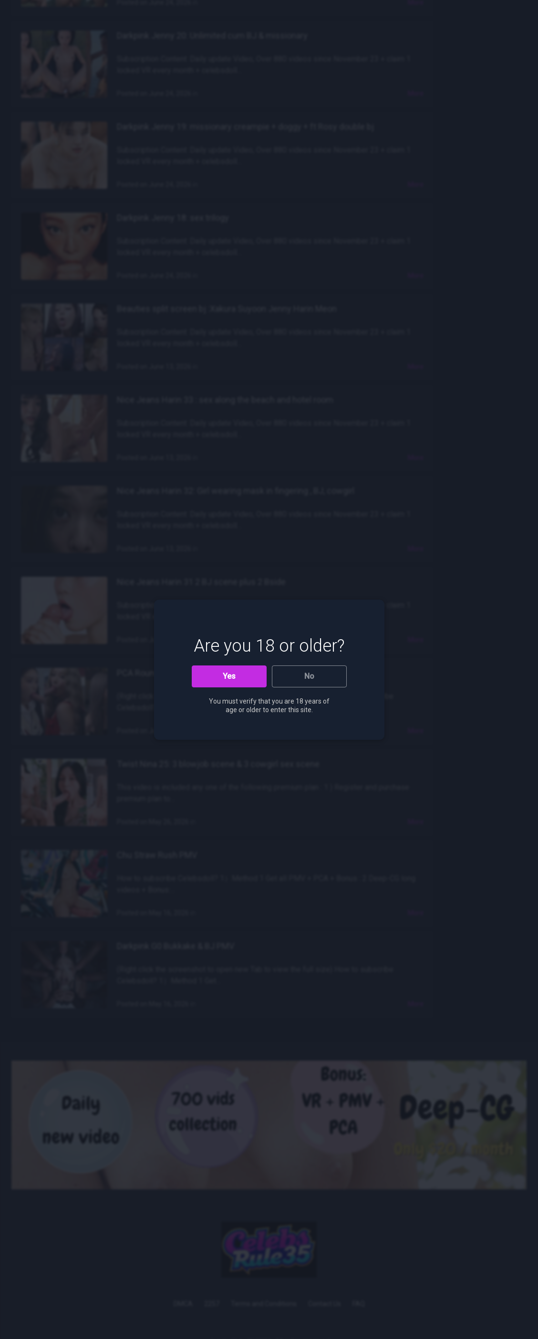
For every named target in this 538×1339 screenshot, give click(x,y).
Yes (229, 676)
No (309, 676)
